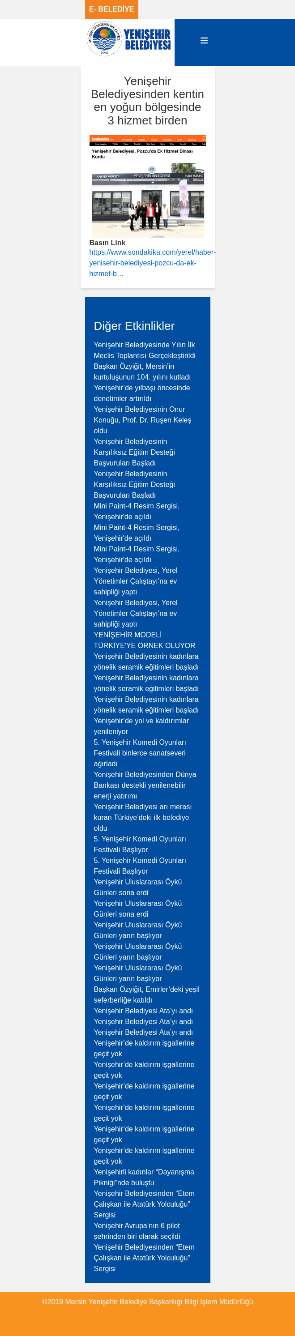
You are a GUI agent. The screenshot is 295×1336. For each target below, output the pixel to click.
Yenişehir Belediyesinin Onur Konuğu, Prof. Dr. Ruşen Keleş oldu (143, 420)
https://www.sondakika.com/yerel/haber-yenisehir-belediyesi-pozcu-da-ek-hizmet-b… (153, 262)
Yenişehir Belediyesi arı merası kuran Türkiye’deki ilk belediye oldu (143, 817)
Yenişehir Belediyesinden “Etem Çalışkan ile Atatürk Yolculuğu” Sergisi (144, 1204)
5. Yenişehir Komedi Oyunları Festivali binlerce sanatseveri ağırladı (140, 753)
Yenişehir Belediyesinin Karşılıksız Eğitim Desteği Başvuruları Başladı (134, 452)
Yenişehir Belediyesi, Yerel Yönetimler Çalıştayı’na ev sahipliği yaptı (136, 581)
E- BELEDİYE (111, 9)
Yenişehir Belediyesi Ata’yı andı (143, 1011)
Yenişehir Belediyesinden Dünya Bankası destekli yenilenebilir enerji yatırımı (145, 785)
